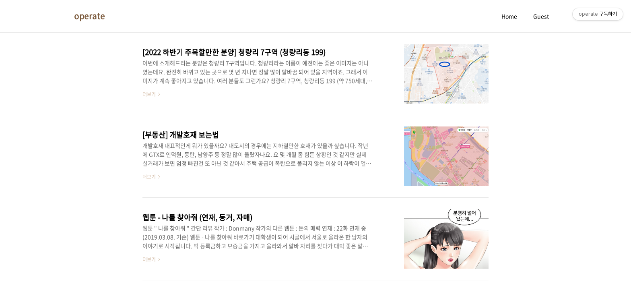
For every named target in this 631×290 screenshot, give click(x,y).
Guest (541, 16)
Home (509, 16)
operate (89, 16)
